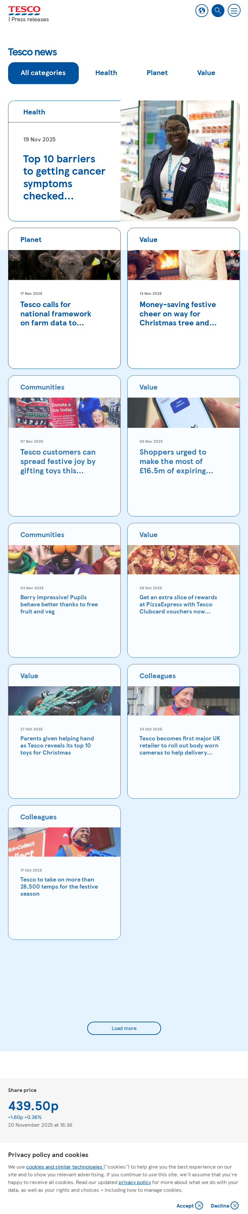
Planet (157, 72)
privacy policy (135, 1182)
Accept (190, 1206)
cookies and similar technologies (65, 1166)
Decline (225, 1206)
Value (206, 72)
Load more (124, 1028)
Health (106, 72)
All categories (43, 72)
